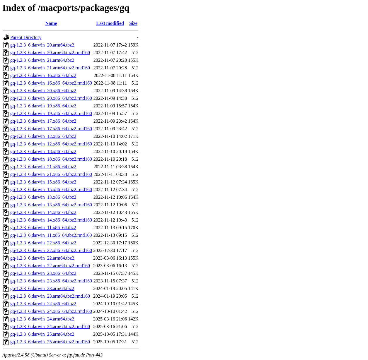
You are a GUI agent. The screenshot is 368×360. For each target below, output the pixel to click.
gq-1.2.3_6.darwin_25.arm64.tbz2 (42, 334)
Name (51, 23)
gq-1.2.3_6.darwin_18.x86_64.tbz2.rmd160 (51, 159)
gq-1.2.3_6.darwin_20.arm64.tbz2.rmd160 (50, 52)
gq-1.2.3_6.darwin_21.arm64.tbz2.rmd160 (50, 67)
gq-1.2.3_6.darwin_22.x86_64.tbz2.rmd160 (51, 250)
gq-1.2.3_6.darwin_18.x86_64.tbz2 (43, 151)
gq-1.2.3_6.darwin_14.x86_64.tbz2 (43, 212)
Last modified (110, 23)
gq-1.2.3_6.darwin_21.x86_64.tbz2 (43, 166)
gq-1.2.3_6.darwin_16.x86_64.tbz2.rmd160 (51, 82)
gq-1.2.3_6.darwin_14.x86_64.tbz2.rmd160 (51, 219)
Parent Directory (25, 37)
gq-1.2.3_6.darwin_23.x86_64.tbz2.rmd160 (51, 280)
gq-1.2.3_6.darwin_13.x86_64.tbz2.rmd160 (51, 204)
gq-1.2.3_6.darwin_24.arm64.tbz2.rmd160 (50, 326)
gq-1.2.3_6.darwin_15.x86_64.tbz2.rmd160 (51, 189)
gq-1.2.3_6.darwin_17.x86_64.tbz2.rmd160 (51, 128)
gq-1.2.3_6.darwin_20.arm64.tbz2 (42, 44)
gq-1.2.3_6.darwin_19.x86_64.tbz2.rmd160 (51, 113)
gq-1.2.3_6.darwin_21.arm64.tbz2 (42, 60)
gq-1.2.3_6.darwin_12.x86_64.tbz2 (43, 136)
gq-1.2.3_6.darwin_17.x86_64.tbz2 (43, 121)
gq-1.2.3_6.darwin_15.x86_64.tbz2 (43, 181)
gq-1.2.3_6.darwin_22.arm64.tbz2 (42, 258)
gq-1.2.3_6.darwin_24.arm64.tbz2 (42, 318)
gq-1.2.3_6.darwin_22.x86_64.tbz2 (43, 242)
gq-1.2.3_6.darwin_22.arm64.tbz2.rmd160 (50, 265)
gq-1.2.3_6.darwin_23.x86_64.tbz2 (43, 273)
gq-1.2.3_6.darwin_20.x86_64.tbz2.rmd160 (51, 98)
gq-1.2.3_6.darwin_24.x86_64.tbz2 (43, 303)
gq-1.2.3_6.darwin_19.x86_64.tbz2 (43, 105)
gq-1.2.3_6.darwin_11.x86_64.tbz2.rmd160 (51, 235)
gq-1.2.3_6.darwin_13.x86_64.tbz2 (43, 197)
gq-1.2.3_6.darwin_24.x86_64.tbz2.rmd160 (51, 311)
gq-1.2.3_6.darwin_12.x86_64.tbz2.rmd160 (51, 143)
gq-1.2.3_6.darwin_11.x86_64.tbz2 (43, 227)
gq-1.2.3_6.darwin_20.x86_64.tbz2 (43, 90)
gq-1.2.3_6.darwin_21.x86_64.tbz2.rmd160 (51, 174)
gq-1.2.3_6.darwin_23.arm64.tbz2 (42, 288)
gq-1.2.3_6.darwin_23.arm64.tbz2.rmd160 (50, 296)
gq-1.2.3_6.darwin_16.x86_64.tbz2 (43, 75)
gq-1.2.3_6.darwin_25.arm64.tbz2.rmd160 (50, 341)
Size (133, 23)
